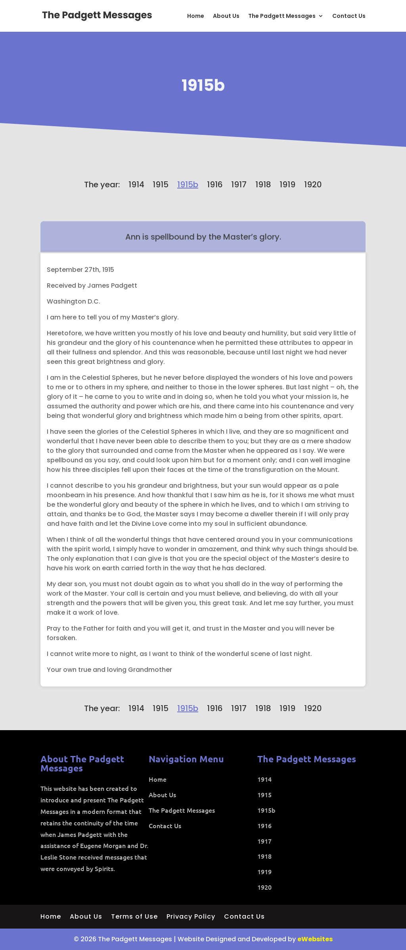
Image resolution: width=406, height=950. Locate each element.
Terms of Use (134, 917)
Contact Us (349, 16)
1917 (239, 184)
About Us (226, 16)
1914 (136, 184)
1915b (203, 85)
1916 (215, 184)
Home (195, 16)
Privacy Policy (191, 917)
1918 (263, 184)
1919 (287, 184)
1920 (313, 184)
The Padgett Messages (282, 16)
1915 (161, 184)
